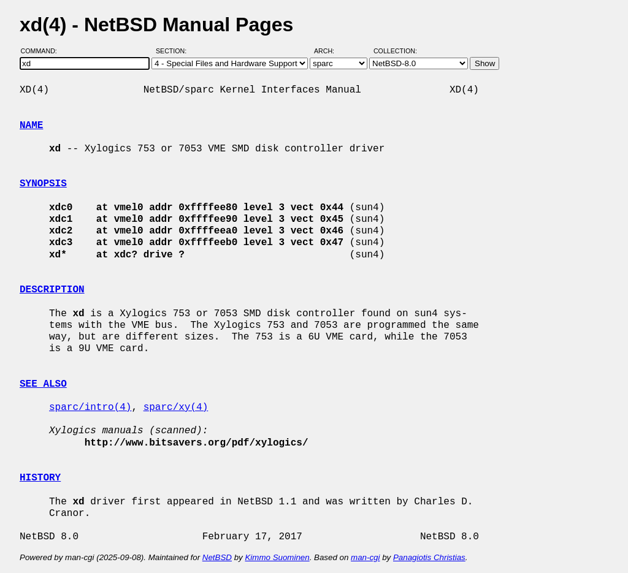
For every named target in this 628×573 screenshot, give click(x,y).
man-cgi (365, 557)
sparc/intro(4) (90, 407)
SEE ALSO (43, 384)
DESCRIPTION (52, 290)
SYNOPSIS (43, 184)
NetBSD (217, 557)
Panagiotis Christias (429, 557)
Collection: (395, 51)
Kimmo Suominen (277, 557)
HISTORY (40, 478)
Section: (174, 51)
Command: (42, 51)
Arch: (329, 51)
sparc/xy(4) (176, 407)
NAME (31, 125)
